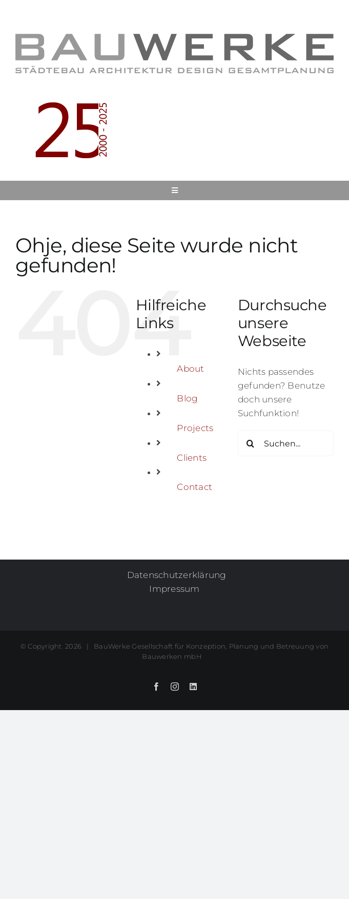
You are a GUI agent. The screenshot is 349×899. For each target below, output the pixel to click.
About (190, 368)
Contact (194, 487)
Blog (187, 398)
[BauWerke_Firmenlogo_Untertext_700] (174, 38)
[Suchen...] (286, 443)
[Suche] (250, 443)
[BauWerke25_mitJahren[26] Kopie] (61, 101)
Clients (192, 458)
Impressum (174, 589)
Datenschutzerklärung (177, 575)
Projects (195, 428)
